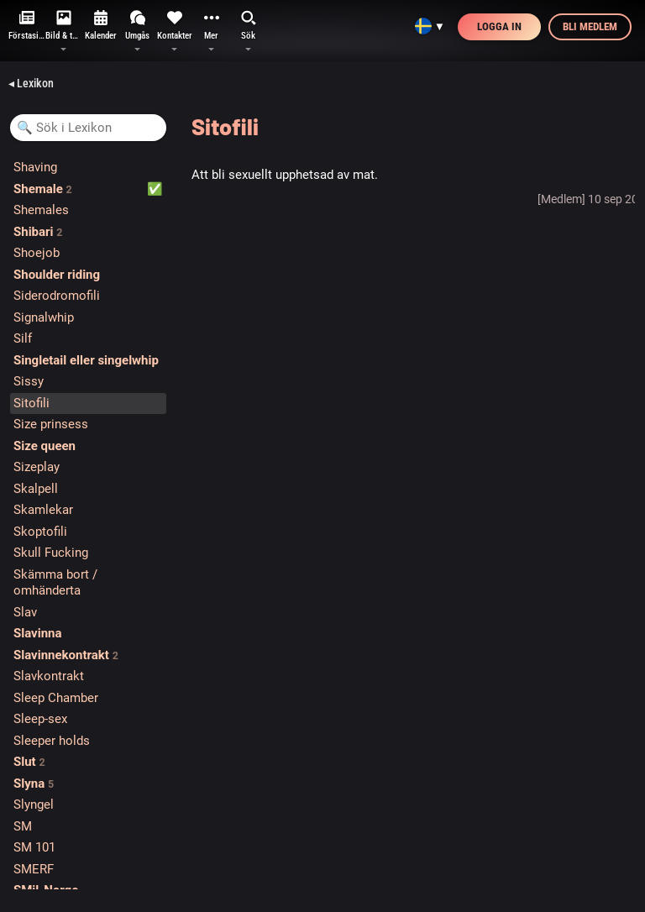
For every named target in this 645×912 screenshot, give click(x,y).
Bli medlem (590, 26)
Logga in (499, 26)
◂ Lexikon (31, 83)
